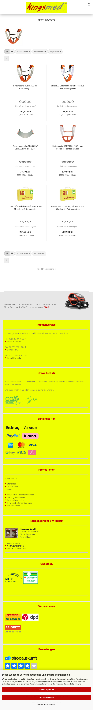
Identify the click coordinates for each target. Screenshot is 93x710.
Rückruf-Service (13, 341)
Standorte (11, 484)
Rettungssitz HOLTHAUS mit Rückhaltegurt (25, 87)
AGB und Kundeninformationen (20, 495)
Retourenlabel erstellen (17, 549)
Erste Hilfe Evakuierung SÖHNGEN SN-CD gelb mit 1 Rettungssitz (25, 207)
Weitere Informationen (46, 704)
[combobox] (23, 51)
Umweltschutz (13, 486)
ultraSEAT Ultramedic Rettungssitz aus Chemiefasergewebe (67, 87)
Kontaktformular (14, 358)
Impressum (12, 478)
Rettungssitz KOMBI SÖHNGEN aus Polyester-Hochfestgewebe (67, 147)
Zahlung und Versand (16, 497)
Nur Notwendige (46, 697)
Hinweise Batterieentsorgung (19, 503)
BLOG (9, 489)
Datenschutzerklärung (72, 684)
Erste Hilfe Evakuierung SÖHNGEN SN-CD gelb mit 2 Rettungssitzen (67, 207)
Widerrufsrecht (13, 506)
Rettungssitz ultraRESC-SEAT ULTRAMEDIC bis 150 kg (25, 147)
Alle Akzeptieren (46, 689)
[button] (6, 51)
